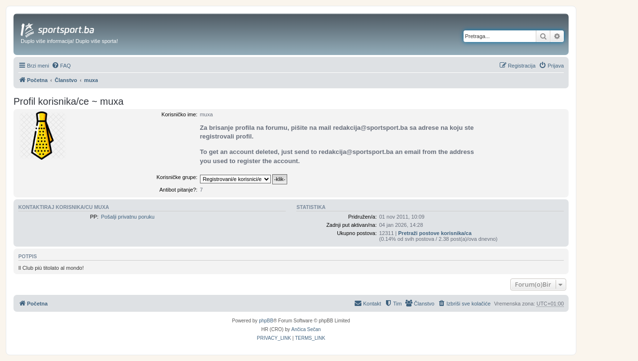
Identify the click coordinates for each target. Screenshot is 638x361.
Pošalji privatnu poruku (127, 217)
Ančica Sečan (306, 329)
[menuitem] (61, 65)
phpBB (266, 320)
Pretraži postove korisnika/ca (434, 233)
